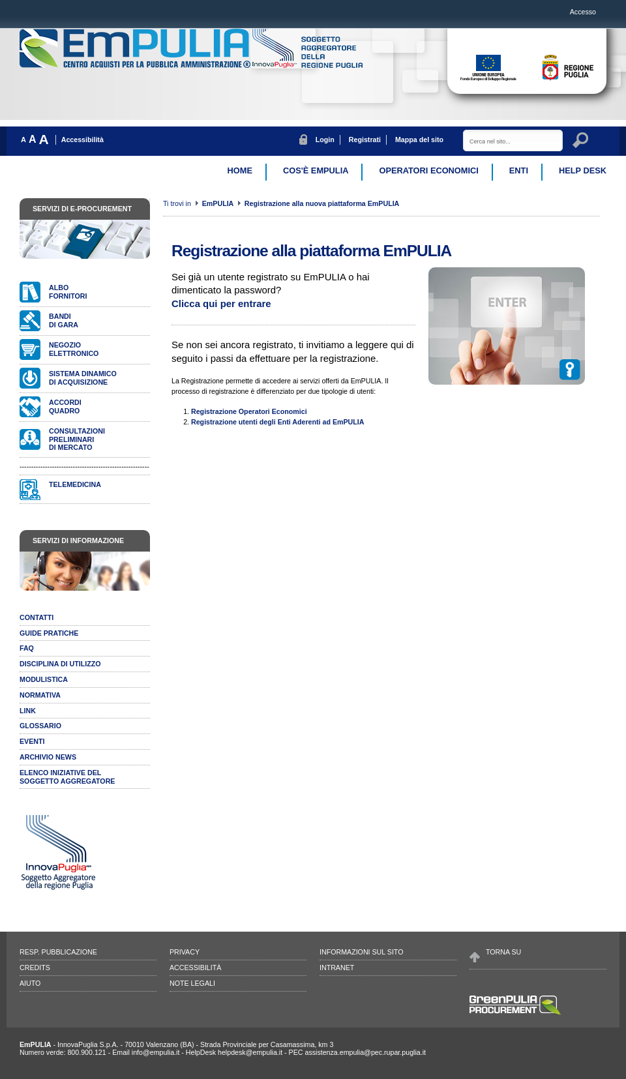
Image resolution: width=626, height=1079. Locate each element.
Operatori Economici (428, 170)
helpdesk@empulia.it (250, 1052)
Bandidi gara (63, 320)
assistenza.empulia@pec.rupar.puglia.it (365, 1052)
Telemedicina (75, 484)
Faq (27, 648)
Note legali (192, 983)
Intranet (337, 967)
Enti (518, 170)
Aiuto (30, 983)
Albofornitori (68, 292)
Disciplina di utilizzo (60, 664)
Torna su (503, 952)
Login (325, 139)
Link (28, 711)
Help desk (582, 170)
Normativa (40, 695)
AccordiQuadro (65, 406)
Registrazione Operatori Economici (249, 411)
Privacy (185, 952)
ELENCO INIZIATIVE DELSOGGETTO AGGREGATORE (67, 777)
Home (240, 170)
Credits (35, 967)
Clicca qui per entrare (221, 303)
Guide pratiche (49, 633)
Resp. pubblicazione (58, 952)
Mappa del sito (419, 139)
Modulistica (44, 679)
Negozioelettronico (73, 349)
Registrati (365, 139)
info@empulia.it (156, 1052)
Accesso (583, 12)
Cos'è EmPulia (315, 170)
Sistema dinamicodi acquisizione (83, 378)
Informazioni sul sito (361, 952)
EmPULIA (218, 203)
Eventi (32, 741)
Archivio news (48, 757)
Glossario (40, 726)
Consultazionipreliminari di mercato (77, 439)
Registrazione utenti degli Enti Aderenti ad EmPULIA (277, 422)
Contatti (36, 617)
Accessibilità (82, 139)
